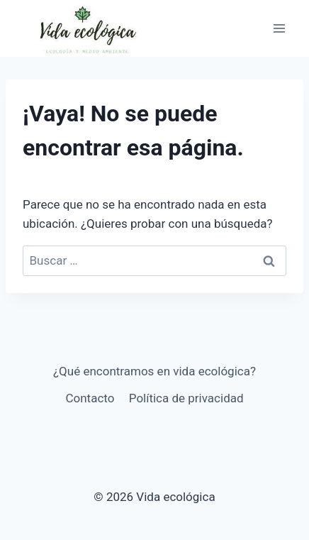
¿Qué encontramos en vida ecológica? (154, 371)
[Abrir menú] (279, 28)
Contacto (89, 398)
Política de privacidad (186, 398)
